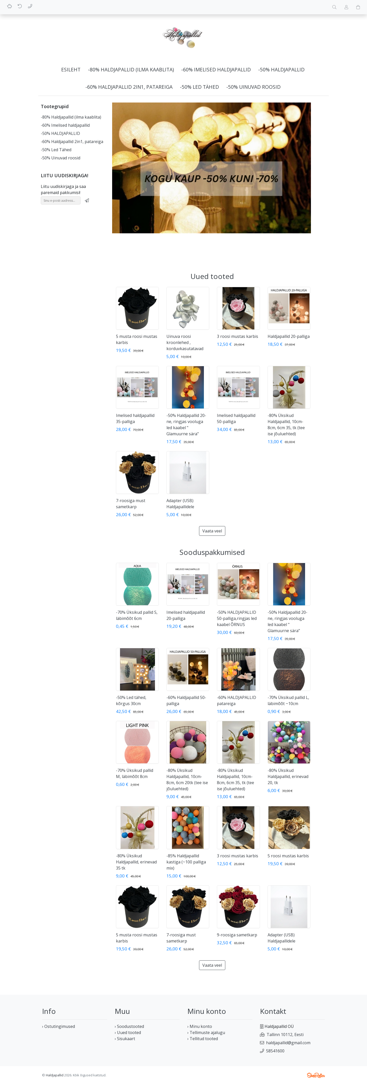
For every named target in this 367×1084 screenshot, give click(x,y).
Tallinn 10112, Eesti (285, 1034)
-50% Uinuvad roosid (253, 86)
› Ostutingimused (58, 1026)
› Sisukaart (125, 1038)
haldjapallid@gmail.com (288, 1042)
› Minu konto (199, 1026)
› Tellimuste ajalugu (206, 1032)
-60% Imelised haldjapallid (216, 69)
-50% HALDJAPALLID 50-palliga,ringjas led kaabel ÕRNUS (237, 618)
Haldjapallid (54, 1075)
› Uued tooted (128, 1032)
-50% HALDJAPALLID (281, 69)
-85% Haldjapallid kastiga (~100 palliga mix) (186, 862)
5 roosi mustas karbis (288, 856)
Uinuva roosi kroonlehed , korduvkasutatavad (184, 342)
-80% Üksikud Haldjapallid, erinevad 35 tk (136, 862)
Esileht (71, 69)
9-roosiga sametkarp (237, 935)
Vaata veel (212, 531)
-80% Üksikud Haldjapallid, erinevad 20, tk (288, 776)
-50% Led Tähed (199, 86)
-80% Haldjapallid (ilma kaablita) (131, 69)
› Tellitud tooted (202, 1038)
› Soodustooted (129, 1026)
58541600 (275, 1051)
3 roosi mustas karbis (237, 336)
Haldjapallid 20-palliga (289, 336)
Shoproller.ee (316, 1075)
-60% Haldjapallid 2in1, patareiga (129, 86)
